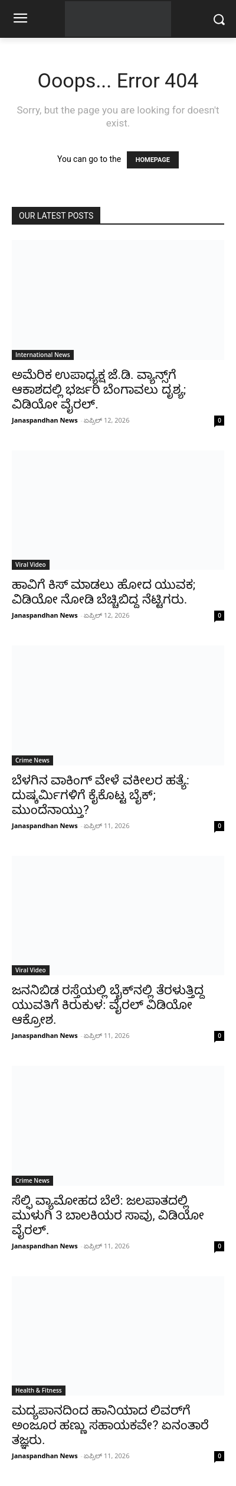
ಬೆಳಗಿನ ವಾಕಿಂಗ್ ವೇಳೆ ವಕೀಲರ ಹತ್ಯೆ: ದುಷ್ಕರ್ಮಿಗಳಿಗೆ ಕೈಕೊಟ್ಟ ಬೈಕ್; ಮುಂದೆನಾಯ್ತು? (100, 795)
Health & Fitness (38, 1390)
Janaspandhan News (45, 420)
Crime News (32, 760)
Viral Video (30, 564)
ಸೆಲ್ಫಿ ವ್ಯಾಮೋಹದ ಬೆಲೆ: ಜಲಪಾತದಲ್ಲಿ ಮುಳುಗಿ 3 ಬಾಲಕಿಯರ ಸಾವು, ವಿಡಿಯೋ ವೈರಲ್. (108, 1215)
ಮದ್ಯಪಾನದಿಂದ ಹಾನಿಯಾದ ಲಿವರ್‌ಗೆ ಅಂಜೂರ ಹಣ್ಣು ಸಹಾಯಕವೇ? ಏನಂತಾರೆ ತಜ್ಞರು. (110, 1425)
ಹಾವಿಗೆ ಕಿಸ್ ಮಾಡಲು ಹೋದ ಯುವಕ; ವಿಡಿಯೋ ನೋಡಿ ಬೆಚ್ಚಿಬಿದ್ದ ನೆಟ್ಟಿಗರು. (103, 591)
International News (42, 355)
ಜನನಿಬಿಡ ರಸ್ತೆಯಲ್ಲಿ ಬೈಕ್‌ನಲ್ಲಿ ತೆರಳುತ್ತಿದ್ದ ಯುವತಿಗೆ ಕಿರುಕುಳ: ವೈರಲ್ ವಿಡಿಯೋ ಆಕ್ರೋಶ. (108, 1005)
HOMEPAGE (153, 160)
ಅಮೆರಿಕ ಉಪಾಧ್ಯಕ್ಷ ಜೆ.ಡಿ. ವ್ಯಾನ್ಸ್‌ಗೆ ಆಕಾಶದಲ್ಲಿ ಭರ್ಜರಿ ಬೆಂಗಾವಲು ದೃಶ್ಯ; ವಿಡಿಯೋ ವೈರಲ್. (99, 389)
